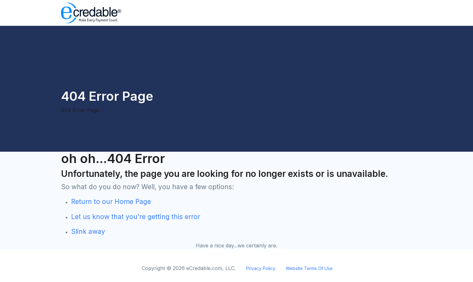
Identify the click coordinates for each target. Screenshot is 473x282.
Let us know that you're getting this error (135, 217)
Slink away (88, 231)
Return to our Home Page (111, 202)
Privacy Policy (260, 268)
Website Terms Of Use (309, 268)
